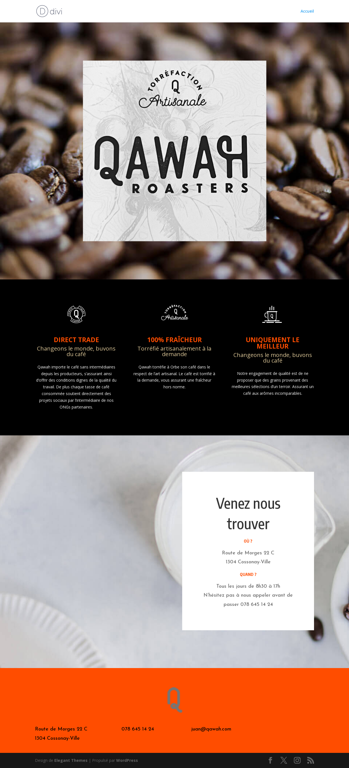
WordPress (127, 760)
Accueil (307, 11)
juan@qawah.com (211, 729)
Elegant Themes (71, 760)
